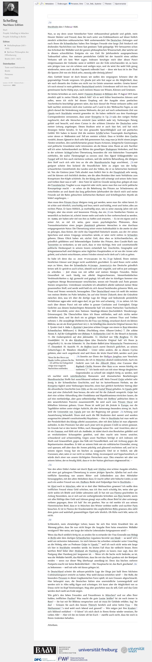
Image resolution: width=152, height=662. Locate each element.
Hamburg (93, 550)
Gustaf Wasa (104, 388)
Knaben (132, 608)
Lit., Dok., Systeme (92, 4)
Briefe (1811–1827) (13, 59)
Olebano (86, 333)
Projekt (16, 33)
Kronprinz (96, 116)
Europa (124, 405)
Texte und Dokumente (15, 67)
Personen (9, 74)
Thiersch (92, 604)
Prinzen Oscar (71, 202)
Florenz (118, 492)
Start (5, 30)
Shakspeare (111, 149)
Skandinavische (102, 162)
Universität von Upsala (69, 411)
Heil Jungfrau (113, 356)
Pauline (71, 598)
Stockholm (53, 26)
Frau (127, 604)
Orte (7, 78)
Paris (135, 505)
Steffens (88, 346)
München (100, 359)
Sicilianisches (99, 333)
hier (114, 126)
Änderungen (61, 4)
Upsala (51, 113)
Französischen (58, 185)
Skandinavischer (56, 379)
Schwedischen (71, 43)
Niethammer (54, 608)
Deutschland (88, 86)
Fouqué (51, 159)
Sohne (116, 421)
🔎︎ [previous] (37, 4)
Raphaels (80, 366)
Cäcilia (88, 366)
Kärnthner (79, 340)
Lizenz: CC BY (8, 83)
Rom (125, 327)
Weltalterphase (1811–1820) (16, 47)
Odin (83, 388)
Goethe (133, 136)
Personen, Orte (76, 4)
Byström (77, 327)
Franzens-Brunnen (93, 94)
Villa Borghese (121, 336)
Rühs (115, 508)
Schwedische (80, 265)
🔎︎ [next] (41, 4)
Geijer (84, 544)
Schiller (99, 133)
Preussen (62, 577)
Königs (74, 421)
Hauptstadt (119, 172)
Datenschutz (18, 83)
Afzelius (102, 468)
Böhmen (109, 94)
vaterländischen (78, 375)
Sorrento (133, 333)
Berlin (53, 537)
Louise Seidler (106, 598)
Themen (107, 4)
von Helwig (103, 320)
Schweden (132, 234)
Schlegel (68, 152)
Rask (90, 468)
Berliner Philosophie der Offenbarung (17, 53)
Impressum (7, 85)
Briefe (7, 71)
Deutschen (116, 40)
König (92, 178)
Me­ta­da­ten (49, 4)
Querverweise (119, 4)
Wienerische (116, 343)
